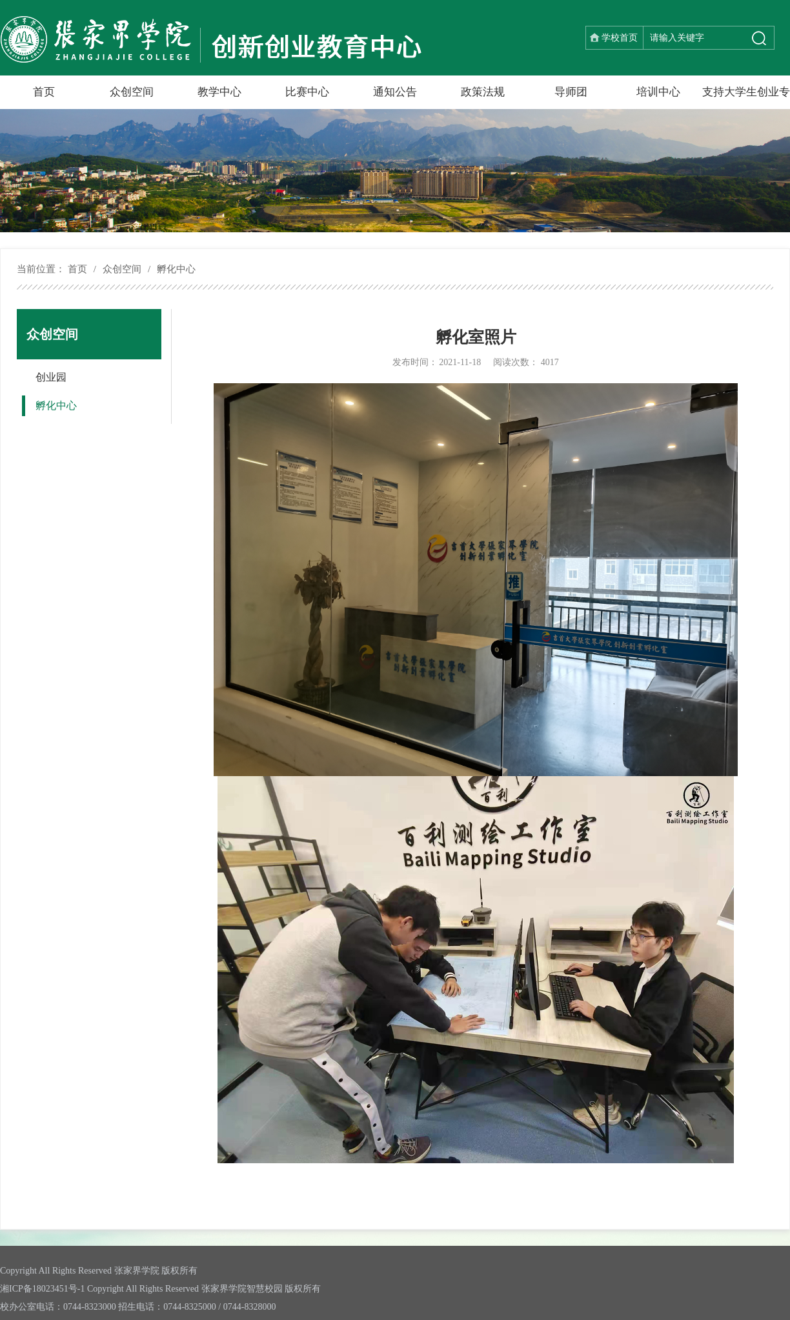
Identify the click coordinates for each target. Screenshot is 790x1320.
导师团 (570, 92)
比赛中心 (307, 92)
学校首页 (620, 38)
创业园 (50, 377)
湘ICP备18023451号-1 (42, 1289)
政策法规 (483, 92)
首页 (44, 92)
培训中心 (658, 92)
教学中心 (219, 92)
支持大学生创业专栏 (746, 97)
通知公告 (395, 92)
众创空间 (132, 92)
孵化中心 (176, 269)
